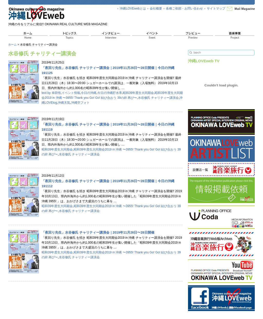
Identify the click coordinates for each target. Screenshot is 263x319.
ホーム (12, 44)
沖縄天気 (64, 102)
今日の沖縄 (88, 93)
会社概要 (156, 8)
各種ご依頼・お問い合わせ (184, 8)
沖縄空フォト (80, 102)
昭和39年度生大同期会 (138, 93)
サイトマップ (216, 8)
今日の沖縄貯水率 (109, 93)
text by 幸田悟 (51, 93)
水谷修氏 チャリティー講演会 (158, 98)
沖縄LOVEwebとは (133, 8)
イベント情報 (71, 93)
